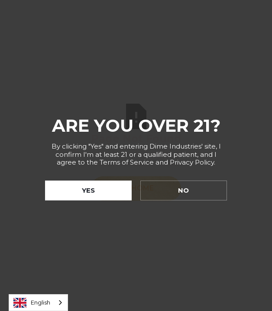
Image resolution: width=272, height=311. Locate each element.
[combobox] (38, 302)
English (31, 303)
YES (88, 190)
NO (183, 190)
